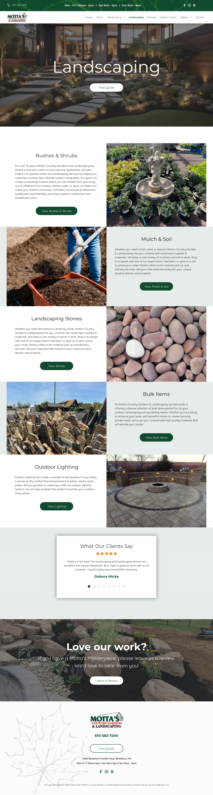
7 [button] (116, 583)
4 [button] (104, 583)
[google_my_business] (194, 5)
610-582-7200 (19, 4)
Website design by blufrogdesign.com (151, 785)
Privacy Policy (126, 785)
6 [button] (112, 583)
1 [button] (92, 583)
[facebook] (185, 5)
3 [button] (100, 583)
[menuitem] (89, 17)
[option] (106, 568)
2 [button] (96, 583)
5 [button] (108, 583)
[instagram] (189, 5)
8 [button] (121, 583)
